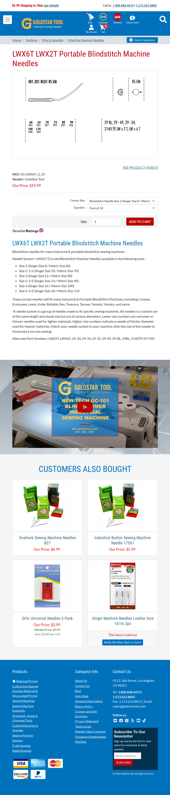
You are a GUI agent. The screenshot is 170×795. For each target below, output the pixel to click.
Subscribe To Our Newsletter (129, 734)
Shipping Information (89, 701)
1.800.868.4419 (123, 6)
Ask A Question (142, 40)
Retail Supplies (21, 750)
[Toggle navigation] (7, 19)
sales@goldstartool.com (129, 706)
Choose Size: (77, 200)
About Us (81, 680)
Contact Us (82, 686)
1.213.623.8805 (146, 6)
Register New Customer (90, 731)
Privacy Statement (87, 721)
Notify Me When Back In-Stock (122, 642)
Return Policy (84, 706)
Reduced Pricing (25, 681)
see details (51, 6)
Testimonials (83, 726)
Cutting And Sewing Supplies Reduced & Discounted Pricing (25, 691)
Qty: (84, 221)
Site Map (80, 741)
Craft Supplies (21, 745)
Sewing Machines (23, 700)
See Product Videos (140, 167)
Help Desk (81, 696)
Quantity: (79, 207)
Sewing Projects (22, 735)
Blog (78, 691)
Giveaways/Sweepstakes (90, 736)
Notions (17, 740)
